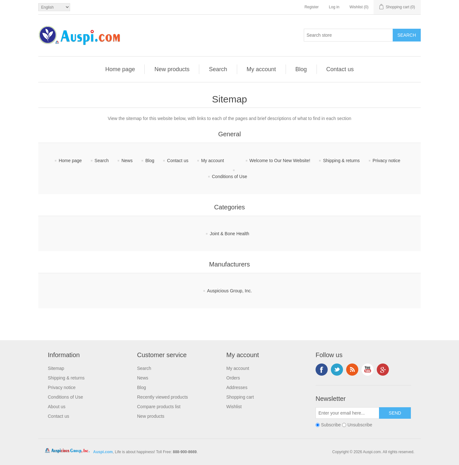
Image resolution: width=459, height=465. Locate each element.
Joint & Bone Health (229, 233)
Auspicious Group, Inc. (229, 290)
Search (218, 69)
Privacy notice (386, 160)
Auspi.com (103, 452)
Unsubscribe (359, 424)
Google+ (383, 370)
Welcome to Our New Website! (280, 160)
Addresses (236, 387)
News (127, 160)
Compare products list (158, 406)
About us (56, 406)
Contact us (340, 69)
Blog (301, 69)
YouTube (367, 370)
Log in (334, 7)
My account (261, 69)
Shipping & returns (341, 160)
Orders (233, 377)
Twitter (337, 370)
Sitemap (56, 368)
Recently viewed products (162, 397)
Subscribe (331, 424)
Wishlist (234, 406)
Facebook (322, 370)
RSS (352, 370)
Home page (120, 69)
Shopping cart (240, 397)
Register (311, 7)
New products (171, 69)
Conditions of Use (229, 176)
